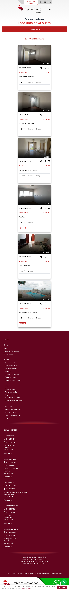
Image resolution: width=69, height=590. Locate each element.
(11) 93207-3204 (10, 509)
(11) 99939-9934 (10, 462)
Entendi (62, 587)
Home (6, 345)
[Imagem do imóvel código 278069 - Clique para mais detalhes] (34, 102)
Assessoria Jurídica (11, 392)
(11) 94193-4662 (10, 532)
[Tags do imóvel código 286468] (34, 157)
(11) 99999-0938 (10, 439)
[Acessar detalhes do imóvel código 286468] (34, 179)
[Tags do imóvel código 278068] (34, 63)
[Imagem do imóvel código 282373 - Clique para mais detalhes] (34, 244)
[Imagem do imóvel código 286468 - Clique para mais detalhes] (34, 148)
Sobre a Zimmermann (12, 410)
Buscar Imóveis (34, 29)
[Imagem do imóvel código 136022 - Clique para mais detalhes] (34, 195)
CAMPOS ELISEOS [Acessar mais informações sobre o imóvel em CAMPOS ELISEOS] (25, 68)
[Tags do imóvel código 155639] (34, 299)
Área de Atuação (10, 412)
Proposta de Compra (12, 395)
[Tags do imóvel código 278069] (34, 110)
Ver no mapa (8, 453)
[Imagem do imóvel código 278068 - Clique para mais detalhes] (34, 55)
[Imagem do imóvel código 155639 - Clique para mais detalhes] (34, 291)
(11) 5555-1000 (10, 486)
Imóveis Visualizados (12, 374)
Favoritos (8, 372)
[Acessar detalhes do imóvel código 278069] (34, 132)
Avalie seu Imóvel (11, 369)
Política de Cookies (26, 588)
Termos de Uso (9, 354)
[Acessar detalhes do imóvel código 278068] (34, 86)
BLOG (5, 348)
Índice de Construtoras (12, 380)
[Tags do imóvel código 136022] (34, 204)
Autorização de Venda (12, 398)
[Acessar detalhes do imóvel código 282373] (34, 275)
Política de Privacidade (11, 351)
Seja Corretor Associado (13, 415)
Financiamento (10, 389)
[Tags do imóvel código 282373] (34, 252)
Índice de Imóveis (11, 377)
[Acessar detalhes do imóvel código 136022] (34, 227)
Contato (7, 418)
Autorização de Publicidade (14, 401)
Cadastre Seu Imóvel (12, 366)
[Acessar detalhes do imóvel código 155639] (34, 322)
